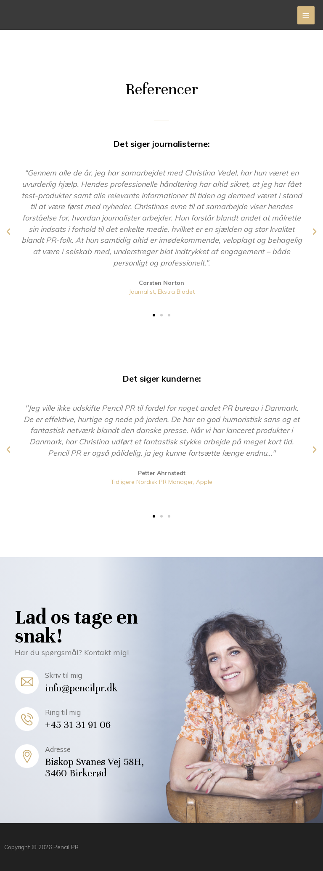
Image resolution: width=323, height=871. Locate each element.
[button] (154, 315)
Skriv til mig (63, 675)
